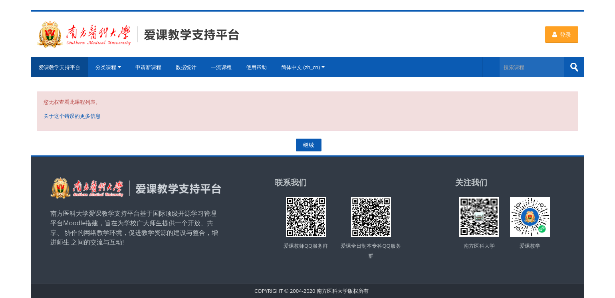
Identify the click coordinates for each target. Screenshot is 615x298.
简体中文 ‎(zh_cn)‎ (303, 67)
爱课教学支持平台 (59, 67)
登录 (561, 34)
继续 (308, 145)
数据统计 (186, 67)
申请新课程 (148, 67)
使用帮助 (256, 67)
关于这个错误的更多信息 (72, 115)
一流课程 (221, 67)
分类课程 (108, 67)
